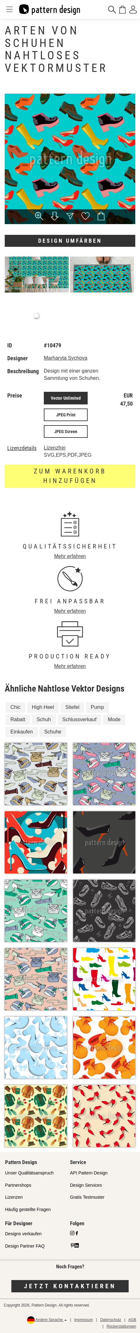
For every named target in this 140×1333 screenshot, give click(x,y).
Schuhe (52, 731)
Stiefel (72, 707)
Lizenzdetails (22, 448)
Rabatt (17, 719)
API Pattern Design (89, 1172)
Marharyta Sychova (65, 358)
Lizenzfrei (54, 447)
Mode (114, 719)
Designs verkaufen (23, 1233)
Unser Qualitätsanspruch (29, 1172)
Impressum (83, 1320)
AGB (132, 1320)
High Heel (43, 707)
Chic (15, 707)
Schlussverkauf (79, 719)
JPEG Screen (65, 431)
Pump (97, 707)
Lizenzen (14, 1197)
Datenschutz (110, 1320)
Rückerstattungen (121, 1326)
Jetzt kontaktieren (70, 1286)
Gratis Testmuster (87, 1197)
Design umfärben (70, 240)
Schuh (44, 719)
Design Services (86, 1185)
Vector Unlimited (66, 398)
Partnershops (18, 1185)
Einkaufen (21, 731)
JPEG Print (65, 414)
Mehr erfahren (70, 556)
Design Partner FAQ (24, 1246)
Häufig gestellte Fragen (28, 1209)
